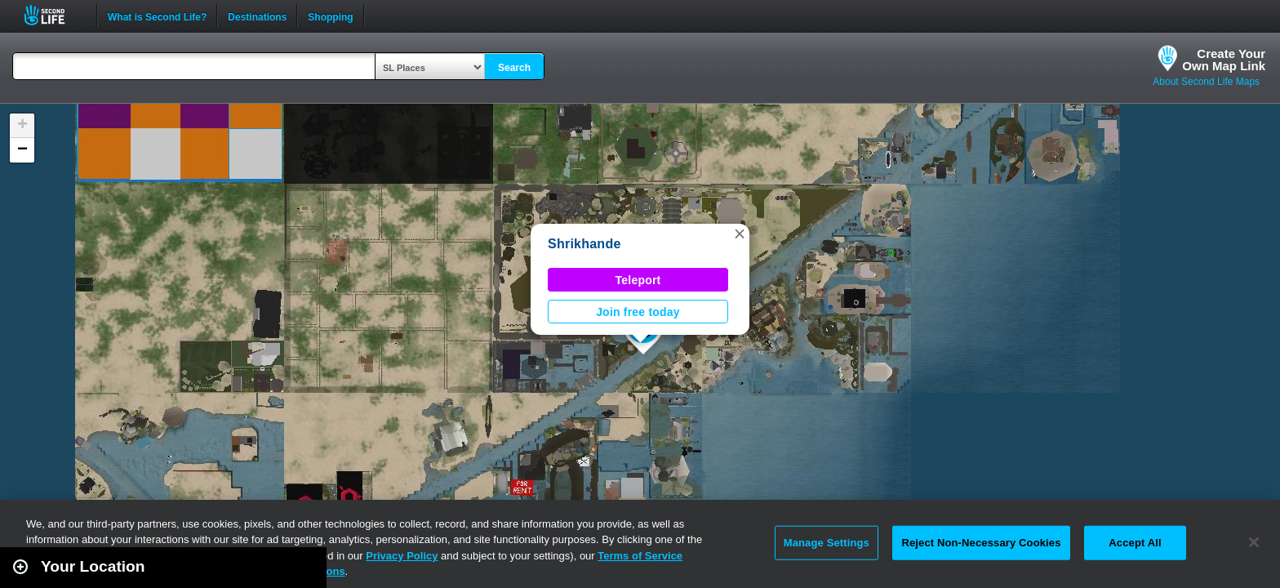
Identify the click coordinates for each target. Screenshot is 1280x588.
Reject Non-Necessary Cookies (980, 543)
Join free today (638, 311)
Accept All (1135, 543)
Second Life (53, 15)
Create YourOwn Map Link (1223, 60)
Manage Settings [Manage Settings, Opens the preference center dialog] (826, 543)
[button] (739, 233)
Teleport (638, 280)
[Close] (1254, 542)
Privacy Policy (402, 556)
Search (514, 68)
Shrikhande (584, 244)
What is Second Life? (157, 15)
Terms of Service (640, 556)
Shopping (330, 15)
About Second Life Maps (1206, 81)
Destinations (257, 15)
